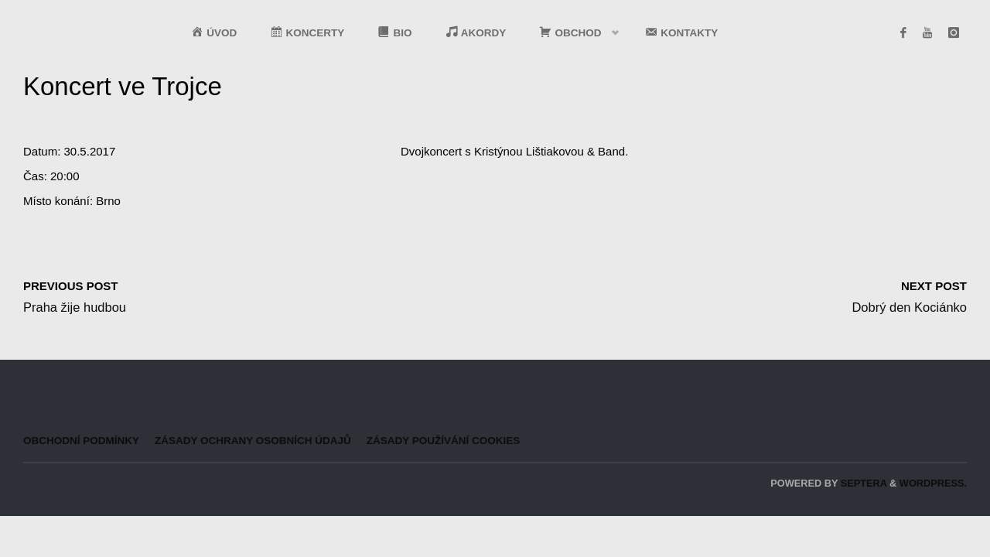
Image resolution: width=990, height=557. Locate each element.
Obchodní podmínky (81, 440)
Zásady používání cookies (444, 440)
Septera (862, 483)
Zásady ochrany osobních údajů (253, 440)
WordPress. (933, 483)
